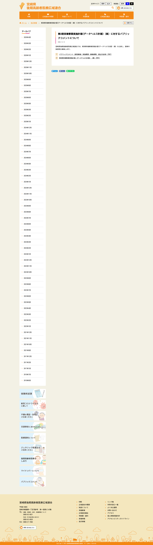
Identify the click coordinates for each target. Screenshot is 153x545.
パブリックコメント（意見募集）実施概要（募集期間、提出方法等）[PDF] (85, 54)
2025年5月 (27, 103)
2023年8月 (27, 212)
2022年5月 (27, 302)
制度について (67, 15)
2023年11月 (28, 194)
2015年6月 (27, 380)
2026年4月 (27, 37)
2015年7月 (27, 374)
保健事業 (86, 15)
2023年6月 (27, 224)
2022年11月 (28, 266)
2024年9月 (27, 139)
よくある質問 (112, 507)
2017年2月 (27, 362)
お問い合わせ (112, 510)
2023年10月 (28, 200)
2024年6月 (27, 158)
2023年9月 (27, 206)
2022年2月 (27, 320)
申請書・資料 (124, 15)
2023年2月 (27, 248)
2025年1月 (27, 121)
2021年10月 (28, 344)
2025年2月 (27, 115)
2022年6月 (27, 296)
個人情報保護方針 (113, 516)
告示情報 (82, 521)
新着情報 (82, 518)
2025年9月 (27, 79)
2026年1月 (27, 55)
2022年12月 (28, 260)
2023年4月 (27, 236)
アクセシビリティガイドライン (118, 518)
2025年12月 (28, 61)
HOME (29, 15)
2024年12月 (28, 127)
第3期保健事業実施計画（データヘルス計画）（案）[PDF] (79, 58)
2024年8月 (27, 145)
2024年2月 (27, 176)
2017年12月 (28, 356)
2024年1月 (27, 182)
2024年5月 (27, 164)
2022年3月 (27, 314)
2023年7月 (27, 218)
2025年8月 (27, 85)
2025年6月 (27, 97)
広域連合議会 (105, 15)
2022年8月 (27, 284)
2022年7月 (27, 290)
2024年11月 (28, 133)
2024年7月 (27, 151)
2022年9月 (27, 278)
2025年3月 (27, 109)
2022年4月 (27, 308)
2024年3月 (27, 170)
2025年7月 (27, 91)
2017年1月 (27, 368)
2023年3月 (27, 242)
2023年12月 (28, 188)
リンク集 (110, 502)
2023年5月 (27, 230)
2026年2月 (27, 49)
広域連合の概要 (48, 15)
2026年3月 (27, 43)
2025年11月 (28, 67)
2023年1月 (27, 254)
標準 (103, 3)
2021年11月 (28, 338)
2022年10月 (28, 272)
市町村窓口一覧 (112, 504)
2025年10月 (28, 73)
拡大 (108, 3)
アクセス (110, 513)
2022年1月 (27, 326)
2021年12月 (28, 332)
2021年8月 (27, 350)
